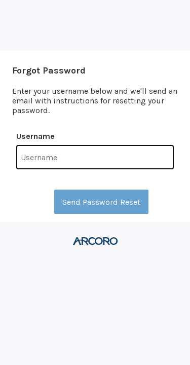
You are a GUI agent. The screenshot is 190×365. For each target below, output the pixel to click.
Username (35, 136)
